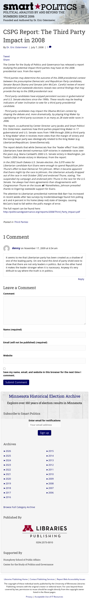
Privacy (29, 596)
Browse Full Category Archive (19, 507)
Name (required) (12, 329)
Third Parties (21, 221)
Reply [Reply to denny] (81, 279)
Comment (9, 293)
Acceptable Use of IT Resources (49, 596)
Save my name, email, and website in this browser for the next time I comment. (42, 374)
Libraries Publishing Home (16, 579)
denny (16, 248)
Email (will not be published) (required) (25, 342)
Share (6, 59)
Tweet (6, 56)
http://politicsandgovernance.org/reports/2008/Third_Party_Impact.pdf (41, 211)
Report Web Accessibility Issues (71, 579)
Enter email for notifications (44, 423)
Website (7, 355)
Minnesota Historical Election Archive (44, 396)
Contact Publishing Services (42, 579)
